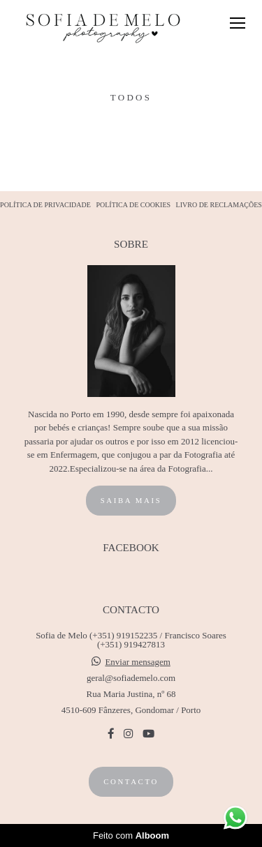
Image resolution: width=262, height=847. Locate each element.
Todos (131, 97)
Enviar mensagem (137, 661)
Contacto (131, 781)
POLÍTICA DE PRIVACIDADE (45, 205)
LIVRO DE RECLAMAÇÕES (219, 205)
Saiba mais (131, 500)
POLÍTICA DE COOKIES (133, 205)
